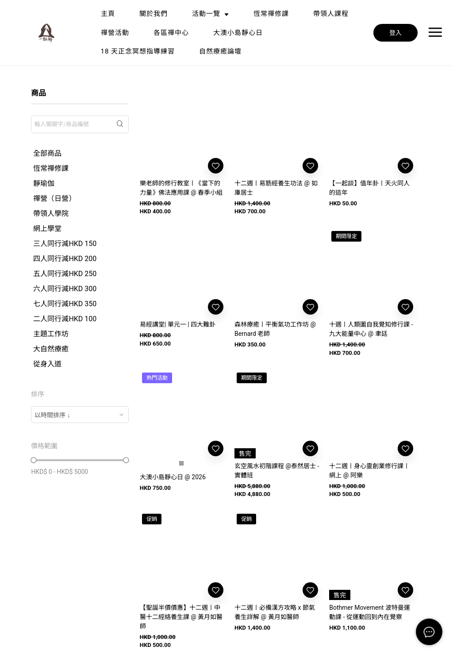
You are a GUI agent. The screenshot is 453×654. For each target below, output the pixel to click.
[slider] (34, 460)
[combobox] (79, 414)
